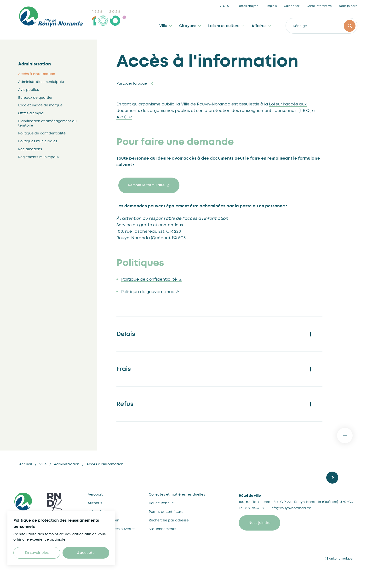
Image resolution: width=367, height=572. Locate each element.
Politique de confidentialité (42, 133)
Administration (34, 64)
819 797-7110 (254, 508)
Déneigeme (302, 26)
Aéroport (95, 494)
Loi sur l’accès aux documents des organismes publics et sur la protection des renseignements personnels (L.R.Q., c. (216, 110)
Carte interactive (319, 6)
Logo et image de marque (40, 105)
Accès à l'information (36, 74)
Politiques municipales (37, 141)
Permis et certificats (166, 511)
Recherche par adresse (169, 520)
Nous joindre (348, 6)
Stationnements (162, 529)
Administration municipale (41, 82)
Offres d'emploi (31, 113)
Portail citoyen (247, 6)
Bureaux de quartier (35, 97)
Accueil (25, 464)
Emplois (271, 6)
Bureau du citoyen (103, 520)
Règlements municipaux (38, 157)
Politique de (151, 279)
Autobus (95, 503)
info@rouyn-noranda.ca (290, 508)
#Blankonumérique (339, 558)
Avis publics (28, 89)
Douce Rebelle (161, 503)
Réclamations (30, 149)
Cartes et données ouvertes (111, 529)
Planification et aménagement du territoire (47, 123)
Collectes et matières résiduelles (177, 494)
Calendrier (291, 6)
